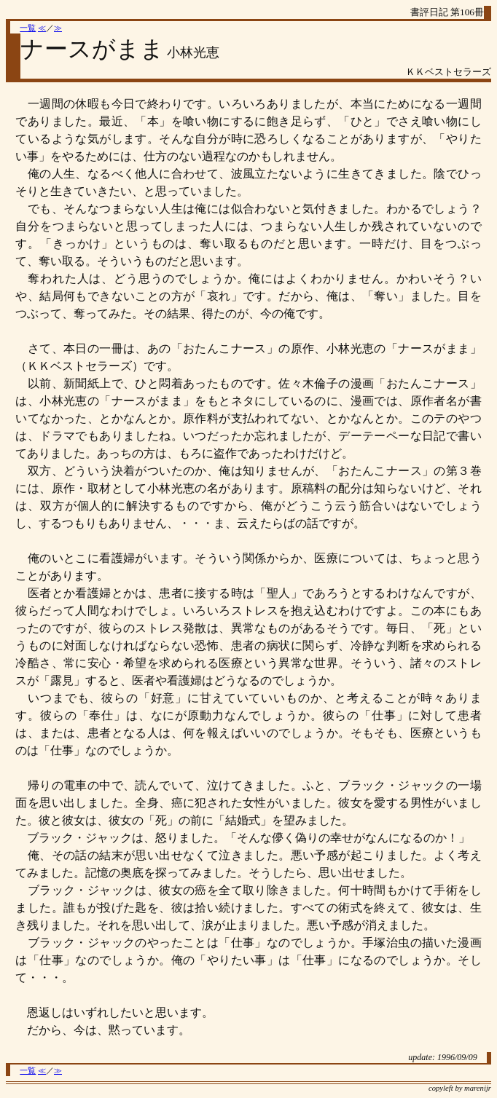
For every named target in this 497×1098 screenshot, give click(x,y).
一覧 (28, 28)
